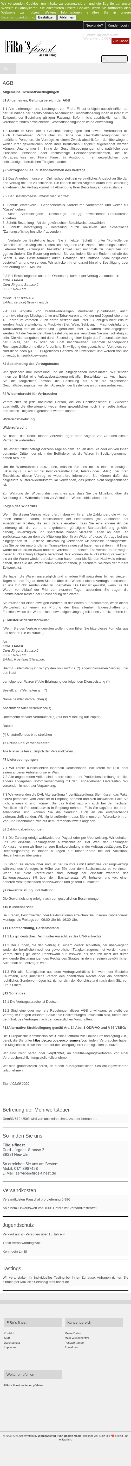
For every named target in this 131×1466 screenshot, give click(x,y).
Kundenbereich (79, 1322)
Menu (8, 69)
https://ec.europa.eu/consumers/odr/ (60, 1040)
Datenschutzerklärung (17, 17)
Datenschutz (12, 1342)
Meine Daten (73, 1333)
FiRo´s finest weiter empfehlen (23, 1385)
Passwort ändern (75, 1342)
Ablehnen (67, 17)
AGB (7, 1338)
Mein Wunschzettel (77, 1338)
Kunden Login (118, 25)
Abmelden (71, 1347)
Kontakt (9, 1333)
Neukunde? (94, 25)
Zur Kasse (120, 41)
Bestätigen (46, 17)
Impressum (11, 1347)
